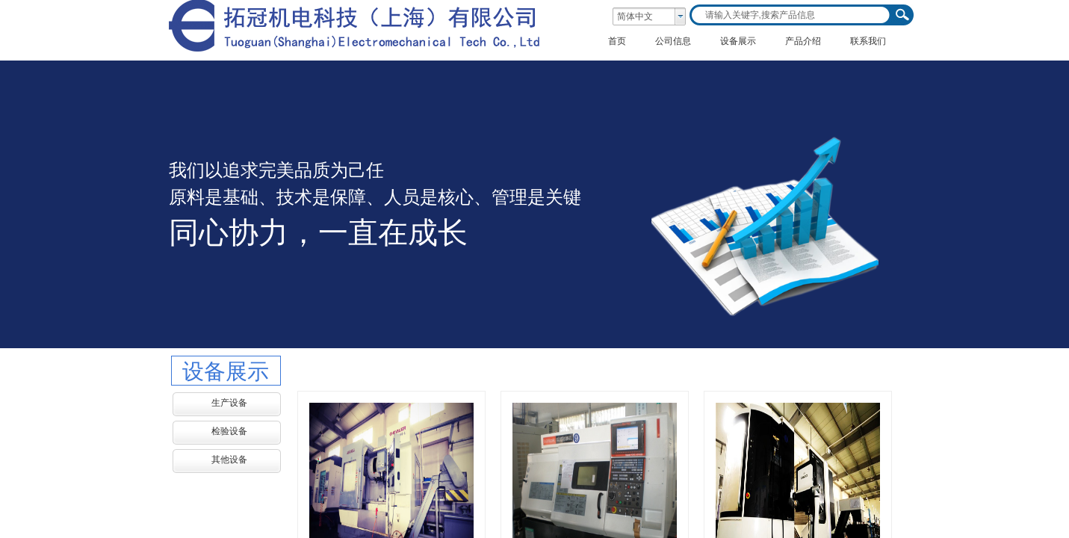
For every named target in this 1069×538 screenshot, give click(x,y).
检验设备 (229, 431)
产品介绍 (803, 41)
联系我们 (868, 41)
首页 (617, 41)
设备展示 (738, 41)
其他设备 (229, 459)
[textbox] (791, 15)
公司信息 (673, 41)
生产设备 (229, 403)
